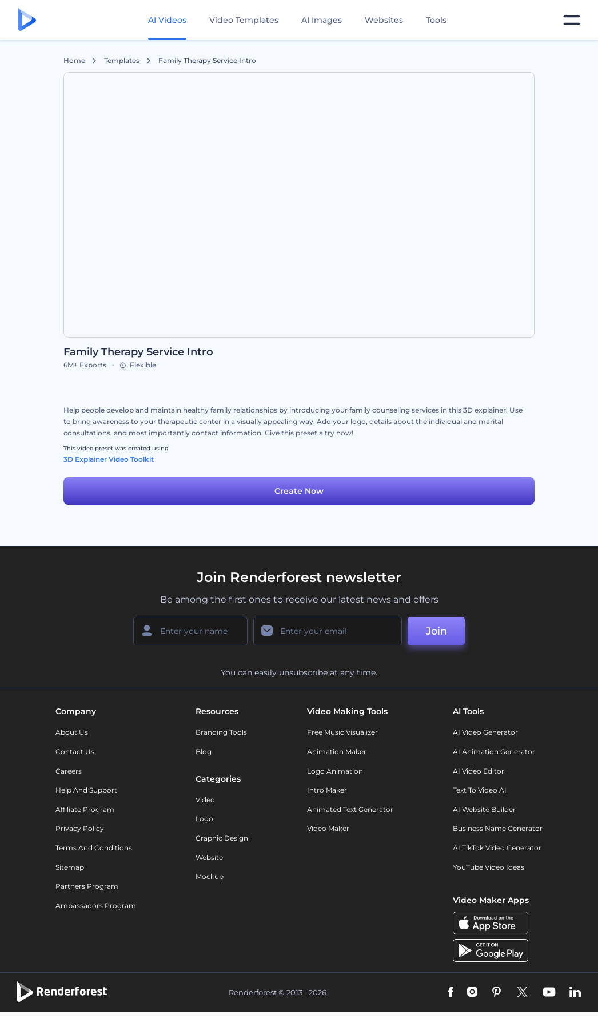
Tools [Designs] (436, 20)
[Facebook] (450, 993)
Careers (68, 771)
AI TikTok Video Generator (497, 847)
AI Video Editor (478, 771)
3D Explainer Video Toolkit (108, 459)
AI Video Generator (485, 732)
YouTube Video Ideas (488, 867)
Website (209, 857)
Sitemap (69, 867)
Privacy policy (79, 828)
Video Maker (328, 828)
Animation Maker (336, 751)
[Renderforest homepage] (27, 20)
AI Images (321, 20)
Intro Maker (327, 790)
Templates (121, 60)
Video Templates (243, 20)
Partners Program (86, 886)
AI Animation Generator (494, 751)
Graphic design (222, 838)
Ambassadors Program (95, 905)
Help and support (86, 790)
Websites (384, 20)
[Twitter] (522, 993)
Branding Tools (221, 732)
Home (74, 60)
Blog (204, 751)
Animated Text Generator (350, 809)
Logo (204, 818)
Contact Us (74, 751)
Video (205, 799)
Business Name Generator (498, 828)
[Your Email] (327, 631)
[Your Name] (190, 631)
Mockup (210, 876)
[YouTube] (549, 993)
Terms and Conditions (93, 847)
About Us (71, 732)
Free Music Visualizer (342, 732)
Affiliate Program (84, 809)
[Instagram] (472, 993)
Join (436, 631)
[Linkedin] (575, 993)
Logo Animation (335, 771)
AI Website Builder (484, 809)
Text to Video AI (480, 790)
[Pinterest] (496, 993)
